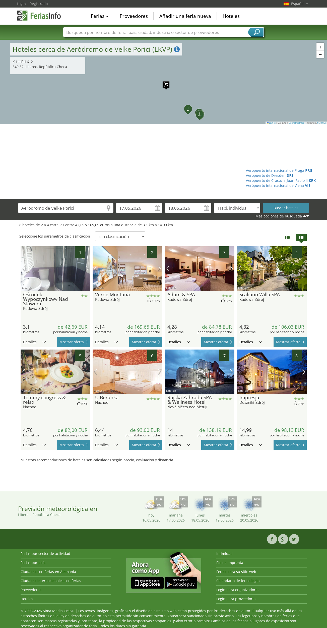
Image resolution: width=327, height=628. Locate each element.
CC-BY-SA (321, 123)
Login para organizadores (237, 589)
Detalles (34, 341)
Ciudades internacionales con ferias (51, 580)
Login (21, 3)
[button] (163, 82)
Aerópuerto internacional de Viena (278, 185)
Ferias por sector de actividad (45, 553)
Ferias (99, 16)
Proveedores (134, 16)
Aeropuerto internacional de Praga (279, 170)
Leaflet (271, 123)
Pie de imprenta (229, 562)
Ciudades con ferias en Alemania (48, 571)
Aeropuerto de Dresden (269, 175)
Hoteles (231, 16)
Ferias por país (33, 562)
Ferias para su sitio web (236, 571)
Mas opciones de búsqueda (278, 216)
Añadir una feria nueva (185, 16)
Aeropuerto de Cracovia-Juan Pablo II (281, 180)
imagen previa (23, 269)
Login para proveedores (236, 598)
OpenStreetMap (296, 123)
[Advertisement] (163, 162)
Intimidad (224, 553)
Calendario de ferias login (238, 580)
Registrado (39, 3)
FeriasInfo (42, 16)
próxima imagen (87, 269)
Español (299, 3)
